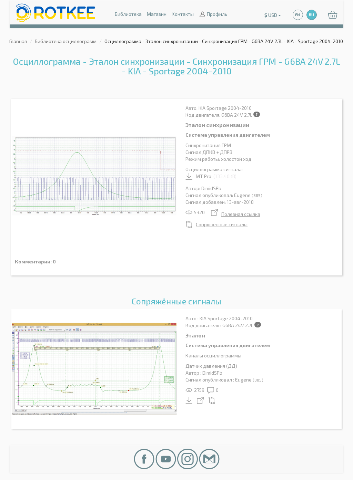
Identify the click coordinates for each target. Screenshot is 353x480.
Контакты (183, 14)
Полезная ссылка (235, 214)
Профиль (213, 14)
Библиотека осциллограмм (66, 41)
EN (297, 14)
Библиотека (128, 14)
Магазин (157, 14)
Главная (18, 41)
